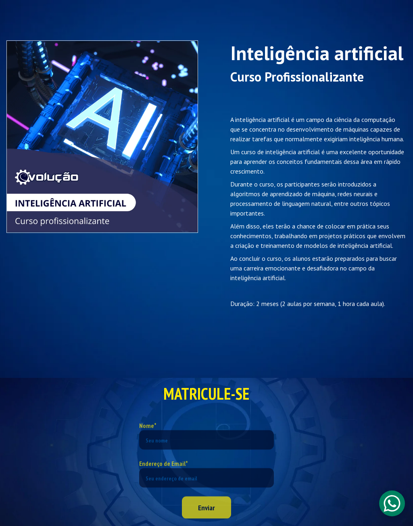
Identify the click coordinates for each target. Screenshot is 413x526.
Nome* (147, 431)
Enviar (206, 513)
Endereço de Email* (163, 469)
